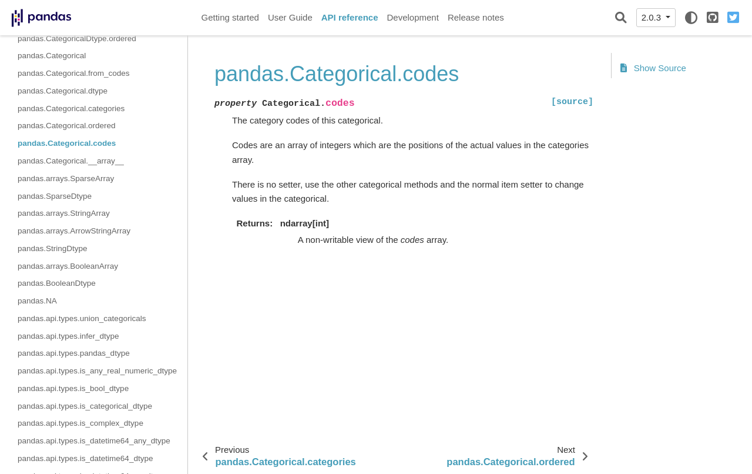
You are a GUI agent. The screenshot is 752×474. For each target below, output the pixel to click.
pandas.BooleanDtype (57, 283)
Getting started (230, 17)
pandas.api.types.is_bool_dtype (73, 388)
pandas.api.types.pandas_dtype (74, 353)
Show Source (653, 68)
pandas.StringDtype (53, 248)
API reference (349, 17)
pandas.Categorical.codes (67, 143)
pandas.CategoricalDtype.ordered (77, 38)
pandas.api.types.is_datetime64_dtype (85, 458)
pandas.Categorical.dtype (63, 90)
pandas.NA (37, 300)
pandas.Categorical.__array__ (71, 160)
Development (412, 17)
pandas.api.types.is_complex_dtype (80, 423)
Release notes (476, 17)
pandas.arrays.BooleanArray (68, 266)
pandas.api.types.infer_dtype (68, 336)
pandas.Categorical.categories (71, 108)
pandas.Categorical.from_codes (74, 73)
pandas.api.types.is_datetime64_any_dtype (94, 440)
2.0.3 (653, 17)
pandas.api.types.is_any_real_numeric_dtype (97, 370)
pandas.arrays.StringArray (64, 213)
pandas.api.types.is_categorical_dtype (85, 406)
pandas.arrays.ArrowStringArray (74, 230)
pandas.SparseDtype (55, 196)
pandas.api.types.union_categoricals (82, 318)
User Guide (290, 17)
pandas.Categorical (52, 55)
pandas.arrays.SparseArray (66, 178)
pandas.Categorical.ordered (67, 125)
